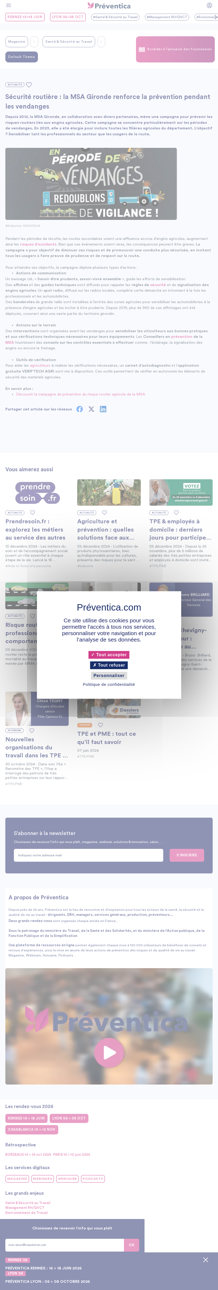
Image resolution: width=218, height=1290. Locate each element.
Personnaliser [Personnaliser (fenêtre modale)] (109, 675)
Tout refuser (109, 665)
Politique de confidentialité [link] (109, 684)
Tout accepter (109, 654)
